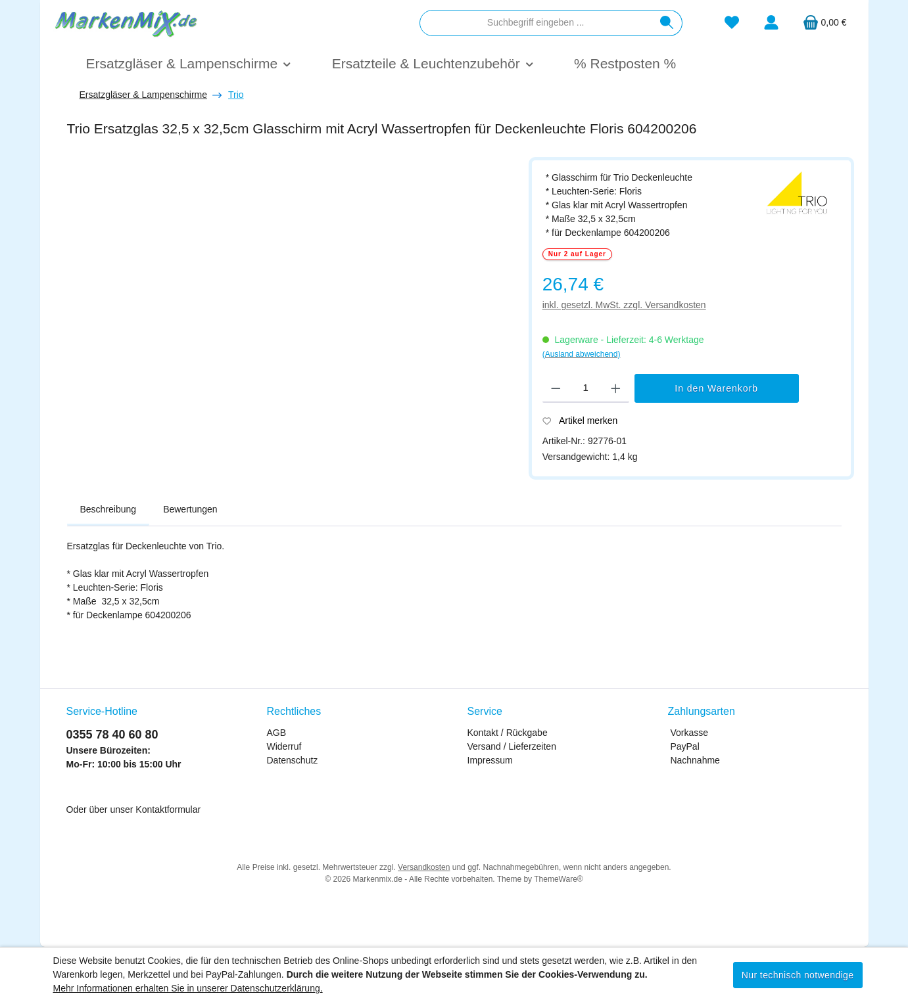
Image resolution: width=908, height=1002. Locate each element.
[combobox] (535, 23)
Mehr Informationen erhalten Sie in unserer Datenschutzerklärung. (188, 988)
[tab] (108, 510)
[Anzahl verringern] (555, 388)
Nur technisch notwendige (798, 975)
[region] (291, 313)
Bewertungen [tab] (190, 509)
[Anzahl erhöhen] (615, 388)
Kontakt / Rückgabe (507, 732)
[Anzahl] (585, 388)
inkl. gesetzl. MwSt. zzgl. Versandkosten (624, 305)
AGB (277, 732)
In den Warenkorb (716, 388)
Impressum (490, 760)
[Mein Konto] (771, 22)
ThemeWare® (558, 879)
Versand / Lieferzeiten (511, 746)
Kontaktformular (168, 809)
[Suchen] (667, 23)
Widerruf (284, 746)
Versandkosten (424, 867)
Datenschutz (292, 760)
